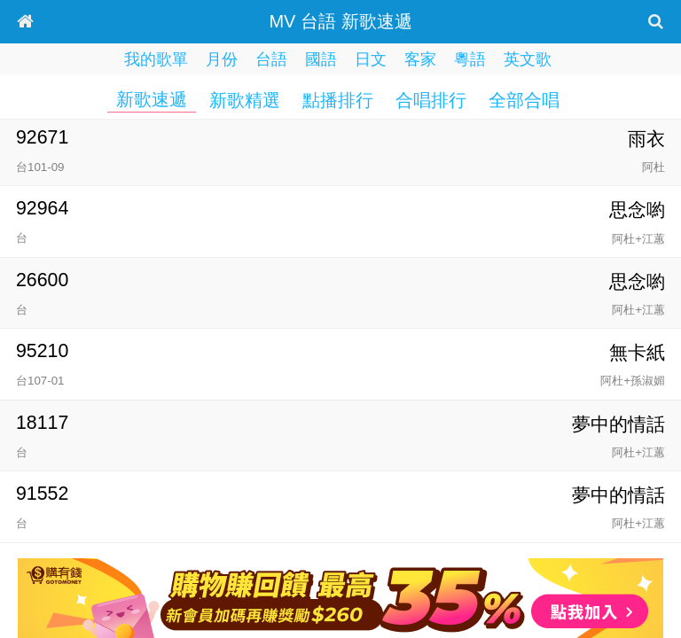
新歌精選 (244, 100)
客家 (420, 59)
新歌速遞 (151, 99)
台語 (271, 59)
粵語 (470, 59)
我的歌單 (156, 59)
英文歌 (528, 59)
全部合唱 (524, 100)
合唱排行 (430, 100)
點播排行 (337, 100)
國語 (321, 59)
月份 (222, 59)
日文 (371, 59)
